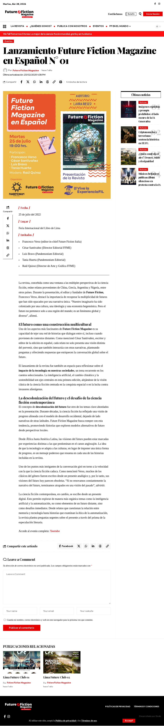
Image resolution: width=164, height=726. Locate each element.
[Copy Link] (54, 82)
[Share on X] (28, 82)
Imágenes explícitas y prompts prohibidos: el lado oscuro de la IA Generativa (149, 114)
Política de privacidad (66, 720)
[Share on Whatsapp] (35, 82)
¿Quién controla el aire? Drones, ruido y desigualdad (149, 157)
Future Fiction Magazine (26, 70)
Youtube (55, 531)
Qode (158, 716)
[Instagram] (159, 4)
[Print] (61, 82)
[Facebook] (155, 4)
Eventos (9, 41)
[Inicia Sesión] (153, 14)
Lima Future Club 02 (56, 677)
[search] (140, 13)
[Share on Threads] (48, 82)
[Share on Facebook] (21, 82)
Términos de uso (89, 720)
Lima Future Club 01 (16, 677)
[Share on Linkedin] (41, 82)
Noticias (143, 102)
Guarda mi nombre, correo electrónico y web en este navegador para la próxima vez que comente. (50, 620)
